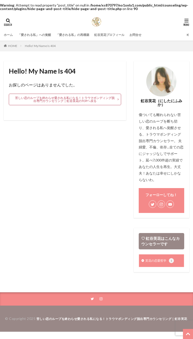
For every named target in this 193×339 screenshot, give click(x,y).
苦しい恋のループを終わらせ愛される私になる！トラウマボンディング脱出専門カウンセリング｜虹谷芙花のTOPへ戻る (65, 99)
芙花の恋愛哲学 (161, 261)
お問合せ (154, 35)
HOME (12, 46)
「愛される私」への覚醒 (38, 35)
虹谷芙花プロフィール (124, 35)
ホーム (9, 35)
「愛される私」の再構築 (82, 35)
